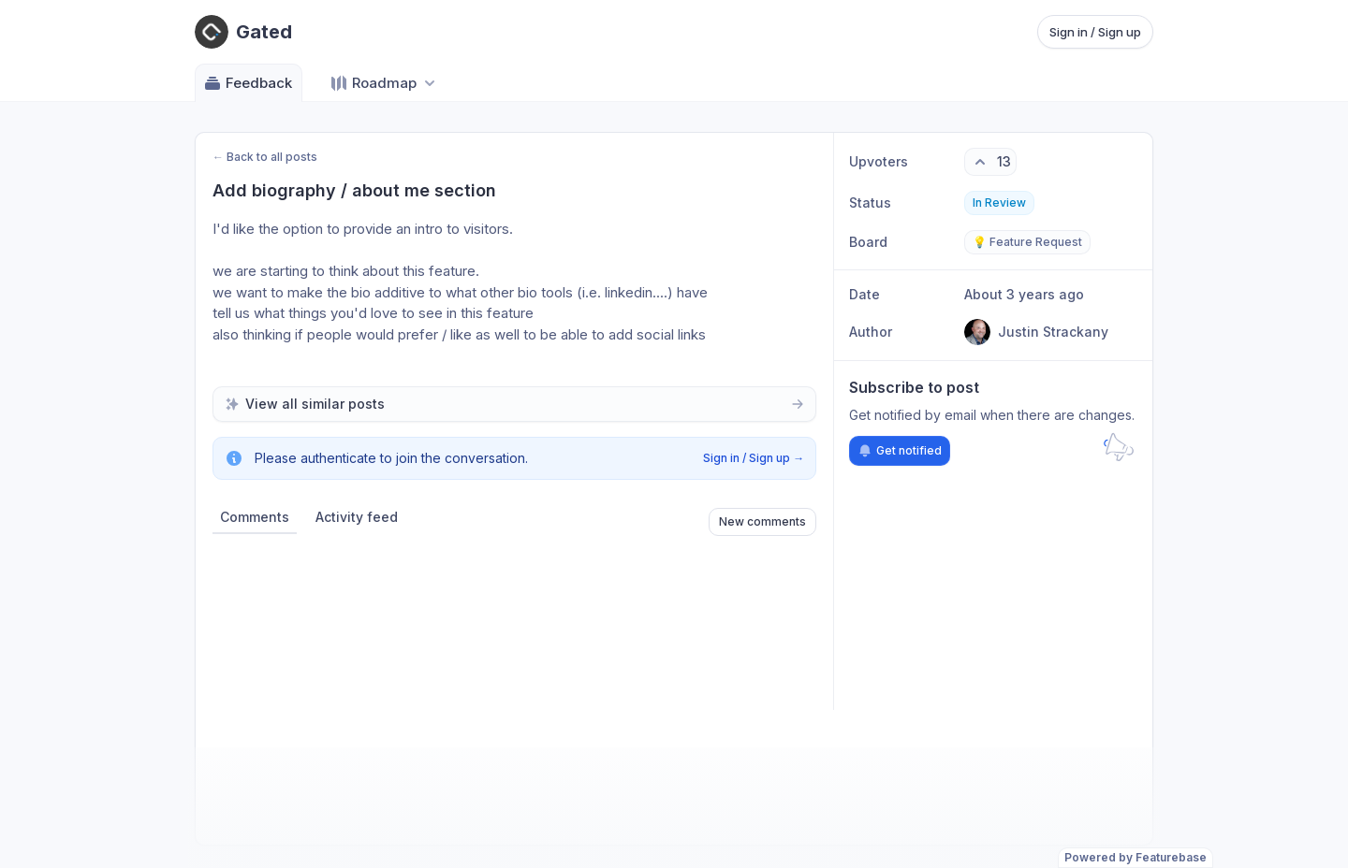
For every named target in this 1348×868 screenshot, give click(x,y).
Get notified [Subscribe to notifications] (899, 450)
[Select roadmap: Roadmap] (384, 83)
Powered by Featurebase (1135, 857)
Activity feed (356, 517)
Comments (254, 517)
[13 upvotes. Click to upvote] (990, 162)
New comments (762, 521)
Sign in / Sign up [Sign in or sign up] (1095, 31)
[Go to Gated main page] (243, 32)
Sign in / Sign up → (753, 458)
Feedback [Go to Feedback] (247, 83)
